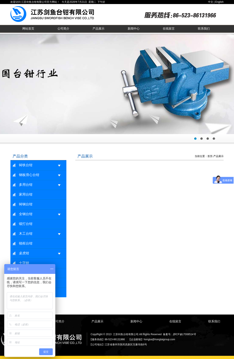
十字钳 (24, 263)
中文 (210, 1)
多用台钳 (40, 185)
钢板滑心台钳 (40, 175)
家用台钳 (26, 194)
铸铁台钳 (40, 165)
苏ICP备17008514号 (184, 334)
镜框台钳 (26, 243)
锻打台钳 (26, 224)
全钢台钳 (40, 214)
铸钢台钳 (26, 204)
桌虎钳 (40, 253)
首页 (210, 156)
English (219, 1)
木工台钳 (40, 234)
